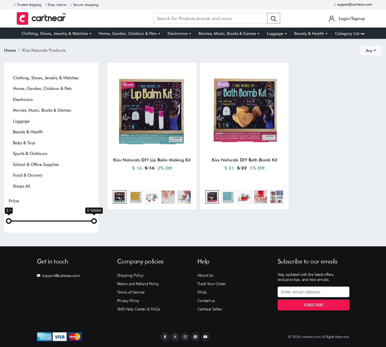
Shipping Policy (130, 275)
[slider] (9, 221)
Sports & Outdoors (30, 153)
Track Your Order (211, 283)
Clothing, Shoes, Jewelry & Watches (55, 33)
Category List (350, 33)
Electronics (178, 33)
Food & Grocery (28, 175)
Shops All (21, 186)
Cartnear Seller (209, 309)
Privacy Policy (128, 300)
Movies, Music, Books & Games (227, 33)
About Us (205, 275)
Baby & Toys (24, 142)
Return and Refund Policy (138, 283)
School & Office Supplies (36, 164)
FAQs (202, 292)
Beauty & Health (309, 33)
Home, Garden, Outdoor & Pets (128, 33)
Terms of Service (131, 292)
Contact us (206, 300)
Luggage (275, 33)
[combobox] (371, 51)
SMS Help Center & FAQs (138, 309)
